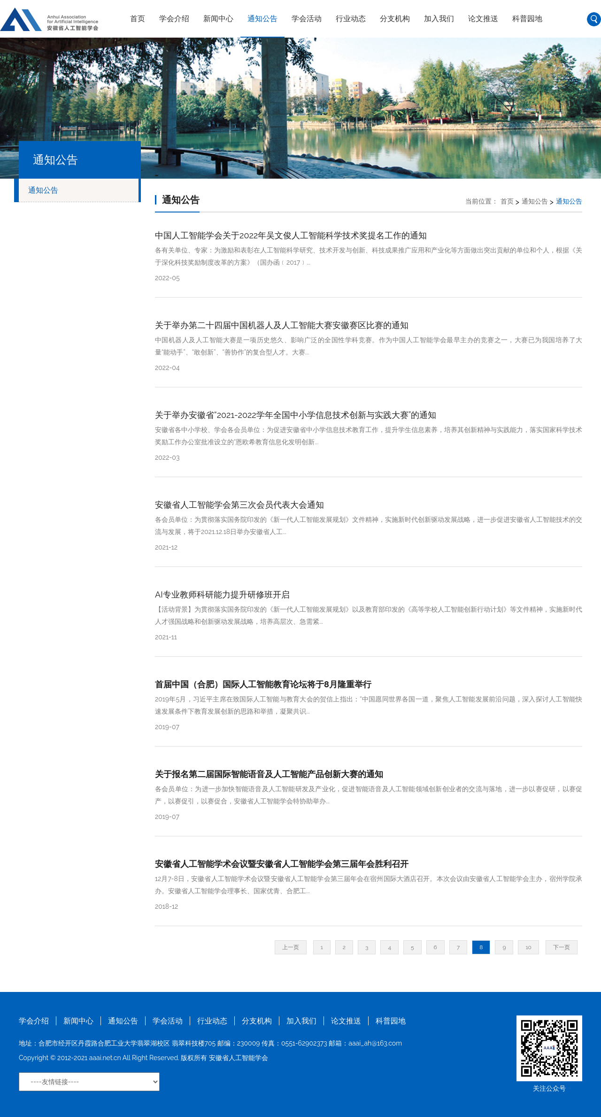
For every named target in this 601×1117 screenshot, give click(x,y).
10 (528, 947)
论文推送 (483, 18)
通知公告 (262, 18)
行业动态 (351, 18)
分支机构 (395, 18)
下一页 (561, 947)
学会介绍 (174, 18)
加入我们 (439, 18)
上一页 (290, 947)
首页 (137, 18)
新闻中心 (218, 18)
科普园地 (527, 18)
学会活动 (307, 18)
